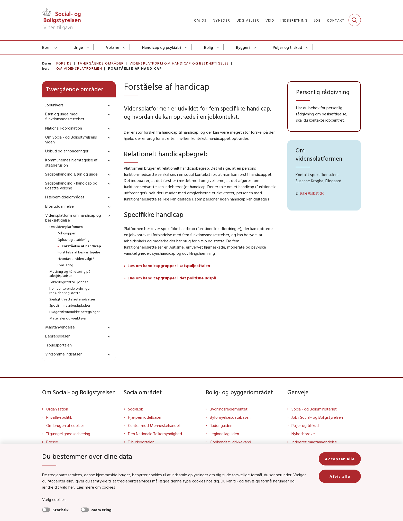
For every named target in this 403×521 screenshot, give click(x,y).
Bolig (208, 47)
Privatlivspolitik (59, 417)
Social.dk (135, 409)
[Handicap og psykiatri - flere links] (186, 47)
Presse (52, 441)
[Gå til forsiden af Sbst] (61, 20)
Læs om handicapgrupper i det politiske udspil (171, 277)
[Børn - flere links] (56, 47)
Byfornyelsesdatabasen (230, 417)
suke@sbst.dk (311, 193)
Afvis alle (339, 476)
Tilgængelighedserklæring (68, 433)
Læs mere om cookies (96, 487)
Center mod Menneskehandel (154, 425)
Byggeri (243, 47)
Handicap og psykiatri (161, 47)
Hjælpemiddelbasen (145, 417)
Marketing (101, 509)
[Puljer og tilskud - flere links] (307, 47)
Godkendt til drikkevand (230, 441)
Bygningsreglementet (229, 409)
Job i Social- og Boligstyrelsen (317, 417)
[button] (108, 105)
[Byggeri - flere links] (255, 47)
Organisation (57, 409)
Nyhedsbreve (303, 433)
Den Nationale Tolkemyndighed (155, 433)
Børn (46, 47)
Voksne (112, 47)
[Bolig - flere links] (218, 47)
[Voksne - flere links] (124, 47)
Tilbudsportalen (141, 441)
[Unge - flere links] (88, 47)
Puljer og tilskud (287, 47)
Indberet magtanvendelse (314, 441)
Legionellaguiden (224, 433)
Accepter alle (340, 458)
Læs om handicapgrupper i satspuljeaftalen (168, 265)
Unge (78, 47)
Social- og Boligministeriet (314, 409)
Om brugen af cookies (65, 425)
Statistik (60, 509)
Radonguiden (221, 425)
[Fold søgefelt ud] (355, 20)
